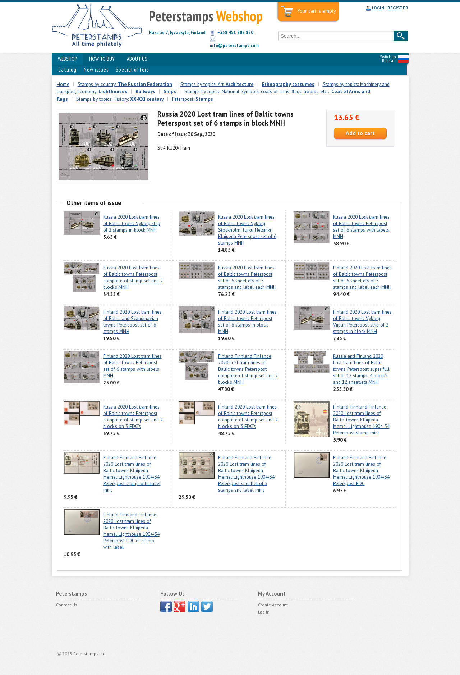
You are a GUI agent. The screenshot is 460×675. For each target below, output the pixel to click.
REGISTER (397, 7)
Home (63, 84)
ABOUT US (137, 58)
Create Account (273, 604)
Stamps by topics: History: (120, 99)
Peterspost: (192, 99)
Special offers (132, 69)
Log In (264, 612)
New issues (96, 69)
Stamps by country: (125, 84)
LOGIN (378, 7)
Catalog (67, 69)
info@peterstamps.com (234, 45)
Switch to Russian (388, 58)
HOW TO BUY (102, 58)
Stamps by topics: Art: (217, 84)
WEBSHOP (67, 58)
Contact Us (66, 604)
